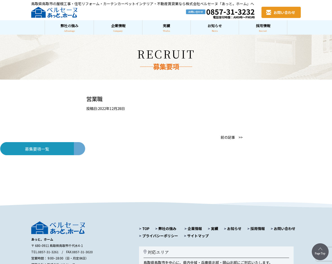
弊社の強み (165, 228)
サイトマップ (196, 235)
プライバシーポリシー (158, 235)
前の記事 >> (232, 137)
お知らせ (232, 228)
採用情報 (256, 228)
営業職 (94, 99)
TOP (144, 228)
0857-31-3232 (230, 11)
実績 (213, 228)
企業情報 (193, 228)
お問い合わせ (283, 228)
